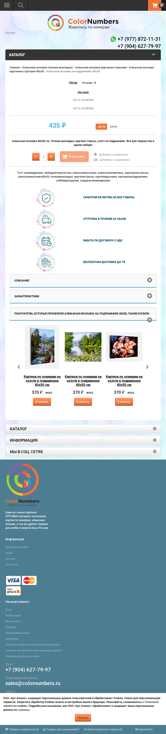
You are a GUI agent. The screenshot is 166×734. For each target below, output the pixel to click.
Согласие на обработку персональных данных (33, 650)
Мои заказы (12, 621)
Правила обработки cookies (22, 656)
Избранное (12, 638)
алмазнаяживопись (110, 172)
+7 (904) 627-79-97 (28, 670)
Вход (8, 609)
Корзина (10, 627)
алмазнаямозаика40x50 (33, 176)
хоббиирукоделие (67, 180)
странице (23, 709)
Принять (83, 717)
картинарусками (106, 176)
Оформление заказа (17, 633)
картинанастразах (137, 172)
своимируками (33, 172)
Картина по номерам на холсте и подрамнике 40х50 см (42, 381)
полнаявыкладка (62, 176)
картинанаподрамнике (132, 176)
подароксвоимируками (95, 180)
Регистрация (13, 615)
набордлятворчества (57, 172)
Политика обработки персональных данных (32, 644)
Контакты (11, 564)
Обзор (73, 82)
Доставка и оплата (16, 547)
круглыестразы (84, 176)
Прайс (9, 552)
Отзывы (87, 82)
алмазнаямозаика (84, 172)
